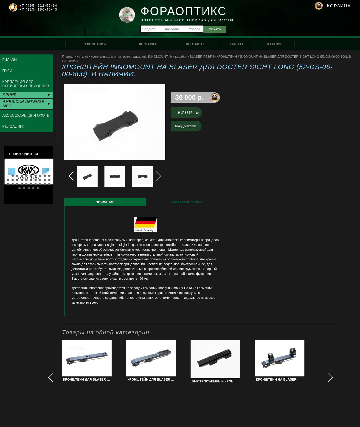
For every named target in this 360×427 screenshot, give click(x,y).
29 (45, 184)
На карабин (178, 56)
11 (8, 180)
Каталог (82, 56)
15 (26, 180)
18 (40, 180)
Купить (189, 112)
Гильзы (9, 60)
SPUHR (10, 95)
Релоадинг (13, 126)
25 (26, 184)
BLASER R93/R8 (202, 56)
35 (38, 188)
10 (49, 176)
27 (35, 184)
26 (31, 184)
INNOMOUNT (158, 56)
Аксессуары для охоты (26, 115)
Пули (7, 71)
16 (31, 180)
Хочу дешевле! (186, 126)
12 (12, 180)
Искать (215, 29)
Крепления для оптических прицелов (118, 56)
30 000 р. (189, 97)
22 (12, 184)
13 (17, 180)
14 (22, 180)
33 (29, 188)
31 (19, 188)
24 (22, 184)
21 (8, 184)
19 (45, 180)
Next (45, 171)
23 (17, 184)
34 (33, 188)
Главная (68, 56)
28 (40, 184)
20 (49, 180)
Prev (11, 171)
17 (35, 180)
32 (24, 188)
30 (49, 184)
